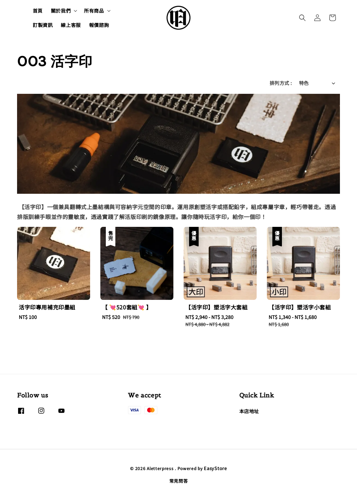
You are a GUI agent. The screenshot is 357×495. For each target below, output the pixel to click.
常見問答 (178, 481)
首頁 (38, 10)
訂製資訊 (43, 24)
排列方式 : (281, 82)
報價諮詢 (99, 24)
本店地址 (249, 411)
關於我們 (61, 11)
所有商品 (94, 11)
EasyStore (215, 468)
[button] (302, 17)
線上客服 (71, 24)
